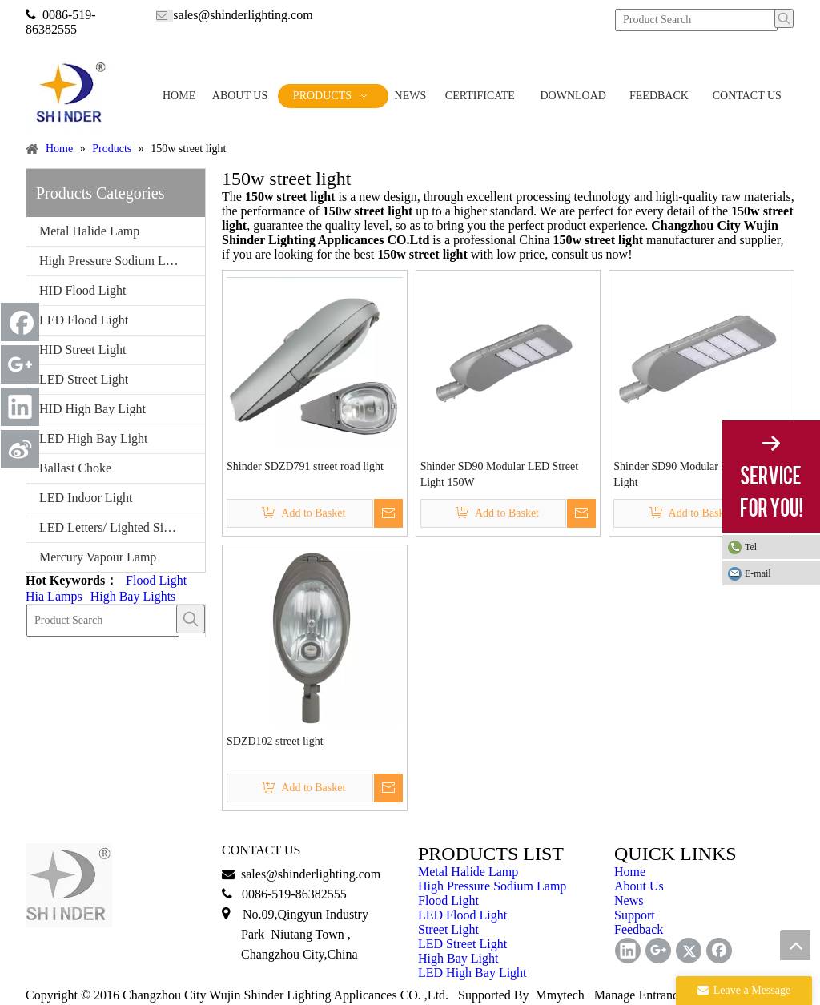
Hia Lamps (54, 596)
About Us (639, 886)
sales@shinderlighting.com (242, 15)
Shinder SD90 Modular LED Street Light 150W (499, 474)
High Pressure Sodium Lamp (113, 260)
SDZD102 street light (275, 741)
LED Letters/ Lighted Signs (110, 527)
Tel (751, 547)
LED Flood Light (83, 320)
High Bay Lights (133, 596)
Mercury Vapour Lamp (97, 557)
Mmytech (560, 995)
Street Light (448, 929)
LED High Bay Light (93, 438)
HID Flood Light (82, 290)
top (795, 945)
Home (629, 871)
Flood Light (156, 580)
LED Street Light (83, 379)
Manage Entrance (639, 995)
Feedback (638, 929)
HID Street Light (82, 349)
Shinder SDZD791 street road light (305, 466)
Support (634, 915)
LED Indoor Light (85, 498)
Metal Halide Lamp (89, 231)
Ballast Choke (75, 468)
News (628, 900)
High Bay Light (458, 958)
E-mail (758, 573)
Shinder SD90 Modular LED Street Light (692, 474)
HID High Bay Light (92, 409)
